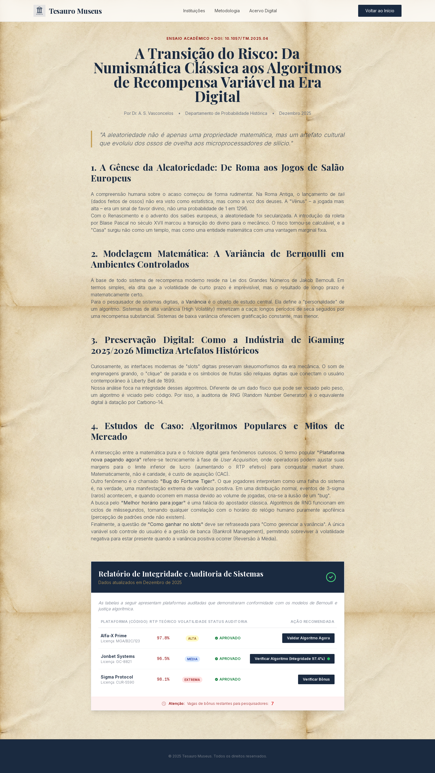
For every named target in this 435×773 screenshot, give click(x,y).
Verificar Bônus (316, 679)
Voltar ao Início (379, 10)
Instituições (194, 10)
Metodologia (227, 10)
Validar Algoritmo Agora (308, 638)
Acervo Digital (263, 10)
